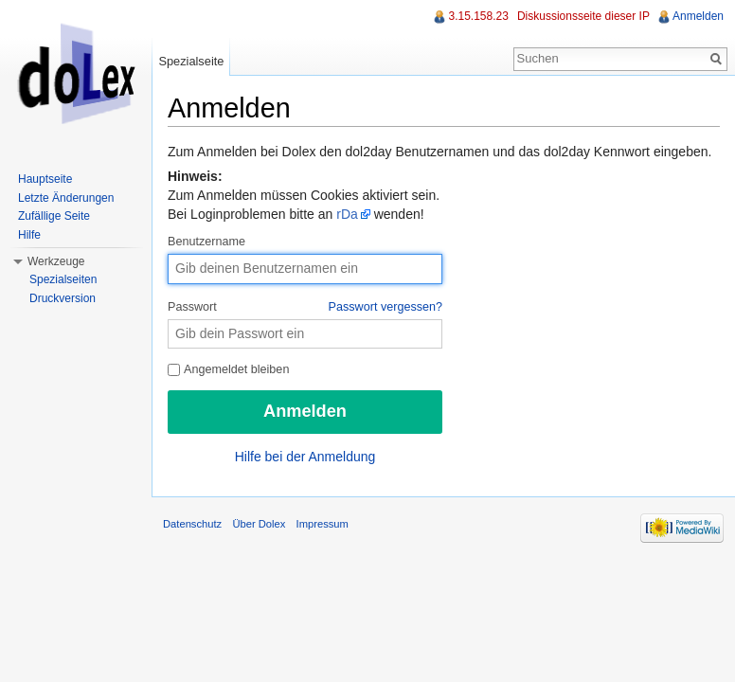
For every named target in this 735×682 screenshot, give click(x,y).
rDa (347, 214)
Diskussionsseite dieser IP (583, 16)
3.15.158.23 (478, 16)
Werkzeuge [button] (55, 261)
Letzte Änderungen (66, 198)
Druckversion (62, 298)
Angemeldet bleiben (228, 369)
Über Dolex (258, 523)
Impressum (322, 523)
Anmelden (698, 16)
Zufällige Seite (54, 216)
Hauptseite (45, 179)
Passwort (305, 307)
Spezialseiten (63, 279)
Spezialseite (191, 61)
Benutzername (206, 241)
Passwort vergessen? (385, 307)
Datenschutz (192, 523)
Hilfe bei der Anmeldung (305, 456)
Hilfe (29, 235)
